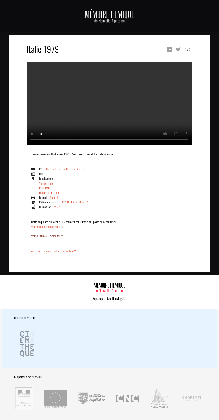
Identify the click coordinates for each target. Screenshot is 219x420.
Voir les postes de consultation (74, 224)
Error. (109, 103)
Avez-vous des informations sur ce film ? (53, 251)
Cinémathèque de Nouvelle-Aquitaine (66, 169)
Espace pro (99, 298)
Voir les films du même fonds (47, 236)
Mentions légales (116, 298)
